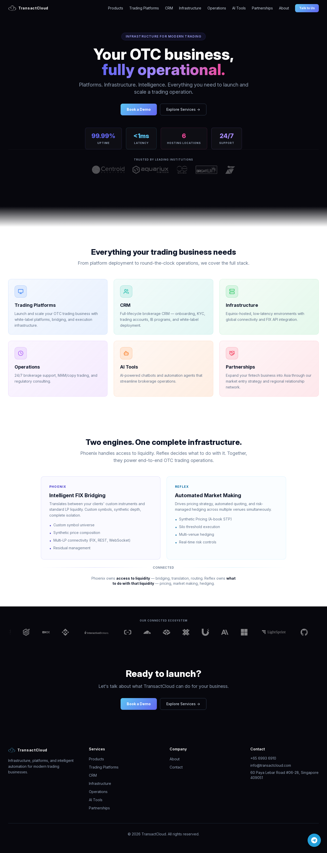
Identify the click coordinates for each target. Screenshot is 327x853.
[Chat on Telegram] (314, 840)
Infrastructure (190, 8)
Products (115, 8)
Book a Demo (139, 109)
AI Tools (239, 8)
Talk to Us (307, 8)
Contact (176, 767)
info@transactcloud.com (270, 765)
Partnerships (262, 8)
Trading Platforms (144, 8)
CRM (169, 8)
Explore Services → (183, 109)
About (284, 8)
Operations (216, 8)
